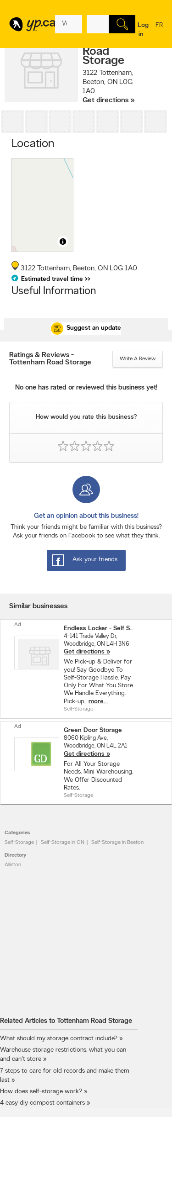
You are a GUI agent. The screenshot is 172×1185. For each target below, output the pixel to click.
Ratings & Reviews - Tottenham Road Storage (50, 359)
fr (159, 31)
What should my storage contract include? (58, 1038)
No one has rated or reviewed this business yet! (86, 387)
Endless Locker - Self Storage (99, 628)
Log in (143, 30)
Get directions (84, 651)
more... (98, 701)
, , (108, 86)
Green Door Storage (93, 730)
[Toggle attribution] (62, 241)
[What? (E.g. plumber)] (68, 24)
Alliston (13, 865)
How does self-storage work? (41, 1091)
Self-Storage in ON (62, 842)
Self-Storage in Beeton (117, 842)
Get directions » (108, 100)
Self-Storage (19, 842)
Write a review (137, 359)
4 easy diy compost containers (42, 1103)
